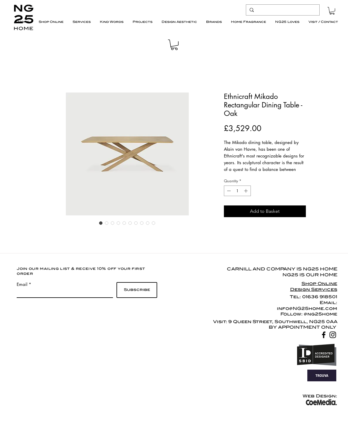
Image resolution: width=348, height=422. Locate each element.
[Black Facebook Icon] (323, 334)
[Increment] (246, 191)
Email (22, 284)
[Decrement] (228, 191)
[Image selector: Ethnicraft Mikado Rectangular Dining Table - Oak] (101, 223)
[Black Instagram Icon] (332, 334)
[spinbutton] (237, 191)
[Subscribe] (136, 290)
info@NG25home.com (307, 308)
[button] (332, 11)
